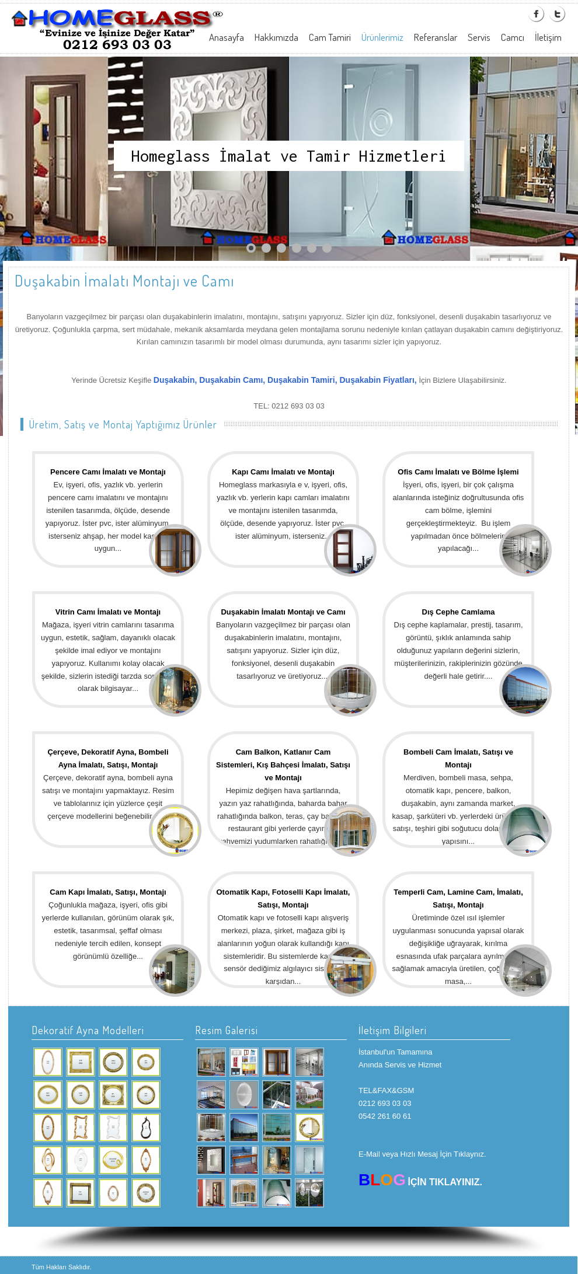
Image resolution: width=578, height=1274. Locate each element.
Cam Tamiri (330, 37)
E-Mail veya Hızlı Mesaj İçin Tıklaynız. (422, 1154)
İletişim (548, 37)
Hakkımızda (276, 37)
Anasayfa (226, 37)
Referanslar (435, 37)
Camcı (512, 37)
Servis (479, 37)
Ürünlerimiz (382, 37)
